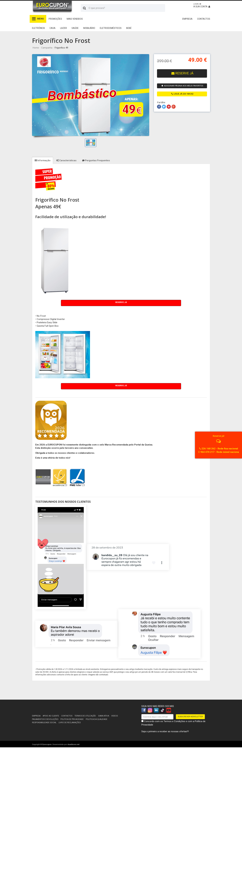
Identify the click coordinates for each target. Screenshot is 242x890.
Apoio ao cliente (51, 716)
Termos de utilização (85, 716)
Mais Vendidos (75, 19)
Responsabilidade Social (44, 722)
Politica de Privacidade (72, 719)
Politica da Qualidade (96, 719)
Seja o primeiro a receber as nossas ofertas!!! (165, 731)
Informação (42, 160)
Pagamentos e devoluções (45, 719)
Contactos (66, 716)
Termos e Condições (174, 721)
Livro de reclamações (70, 722)
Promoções (55, 19)
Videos (114, 716)
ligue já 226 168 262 (182, 94)
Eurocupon (47, 744)
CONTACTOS (203, 19)
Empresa (36, 716)
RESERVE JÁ (182, 73)
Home (36, 47)
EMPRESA (187, 19)
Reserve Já (121, 302)
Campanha (46, 47)
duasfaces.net (73, 744)
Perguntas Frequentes (96, 160)
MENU (38, 19)
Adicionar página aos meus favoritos (182, 86)
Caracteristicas (66, 160)
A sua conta (201, 5)
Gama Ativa (103, 716)
